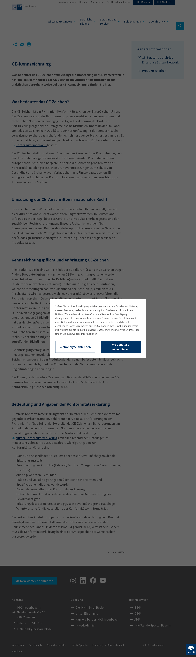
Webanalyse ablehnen (75, 347)
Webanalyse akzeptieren (120, 347)
